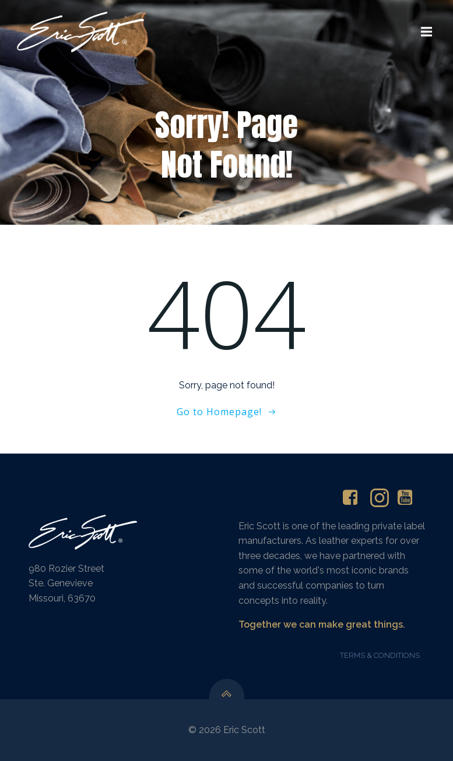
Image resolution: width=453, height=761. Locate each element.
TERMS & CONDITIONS (380, 655)
